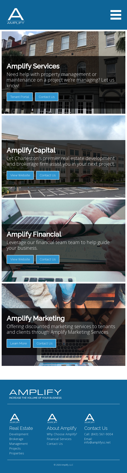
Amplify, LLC (67, 464)
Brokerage (16, 439)
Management (18, 444)
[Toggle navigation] (116, 15)
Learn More (18, 343)
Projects (15, 448)
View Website (20, 175)
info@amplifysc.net (97, 442)
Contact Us (47, 97)
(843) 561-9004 (102, 434)
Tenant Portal (19, 97)
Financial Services (59, 439)
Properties (16, 453)
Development (18, 434)
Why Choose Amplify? (62, 434)
